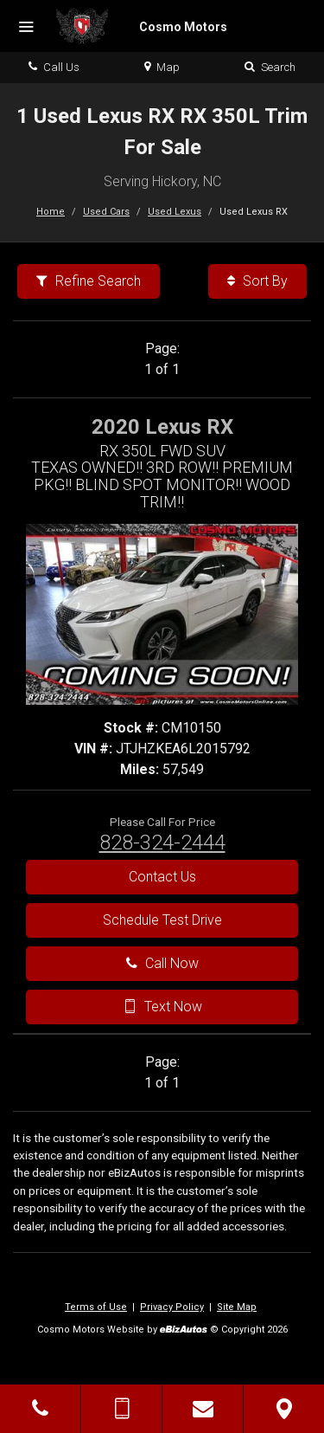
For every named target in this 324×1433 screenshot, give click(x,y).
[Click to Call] (40, 1409)
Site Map (237, 1307)
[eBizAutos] (183, 1330)
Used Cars (106, 211)
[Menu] (26, 27)
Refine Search (88, 281)
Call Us (54, 67)
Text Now (162, 1006)
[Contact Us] (202, 1409)
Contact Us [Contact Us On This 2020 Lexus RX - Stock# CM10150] (162, 876)
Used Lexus (174, 211)
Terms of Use (96, 1307)
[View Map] (284, 1409)
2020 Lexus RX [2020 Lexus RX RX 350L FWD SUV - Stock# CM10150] (162, 427)
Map (162, 67)
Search (270, 67)
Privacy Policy (172, 1307)
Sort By (257, 281)
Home (50, 211)
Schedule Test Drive (162, 920)
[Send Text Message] (121, 1409)
